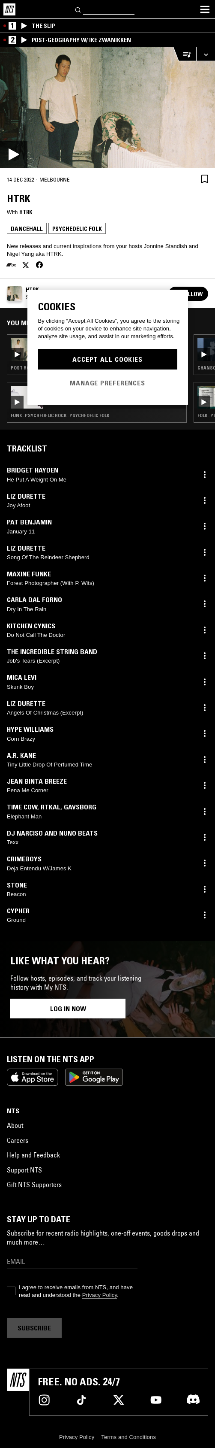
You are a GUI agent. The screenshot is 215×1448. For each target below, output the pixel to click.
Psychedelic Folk (77, 229)
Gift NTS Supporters (34, 1184)
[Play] (107, 107)
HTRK (25, 212)
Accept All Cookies (107, 359)
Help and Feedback (33, 1155)
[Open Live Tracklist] (184, 54)
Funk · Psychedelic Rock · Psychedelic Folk (60, 415)
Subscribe (34, 1328)
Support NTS (24, 1170)
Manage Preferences (107, 383)
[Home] (9, 9)
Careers (17, 1140)
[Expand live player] (205, 54)
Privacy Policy (99, 1295)
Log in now (68, 1008)
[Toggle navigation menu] (205, 9)
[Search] (78, 9)
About (15, 1125)
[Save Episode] (204, 178)
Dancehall (27, 229)
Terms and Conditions (128, 1437)
